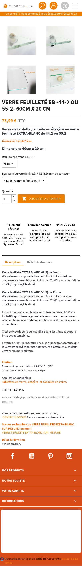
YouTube (32, 456)
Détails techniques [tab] (39, 262)
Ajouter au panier (41, 198)
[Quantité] (7, 198)
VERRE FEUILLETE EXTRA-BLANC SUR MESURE (31, 432)
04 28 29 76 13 (68, 13)
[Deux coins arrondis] (9, 164)
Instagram (69, 456)
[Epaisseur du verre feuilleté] (24, 180)
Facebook (13, 456)
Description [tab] (13, 262)
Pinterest (50, 456)
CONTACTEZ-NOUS (14, 417)
